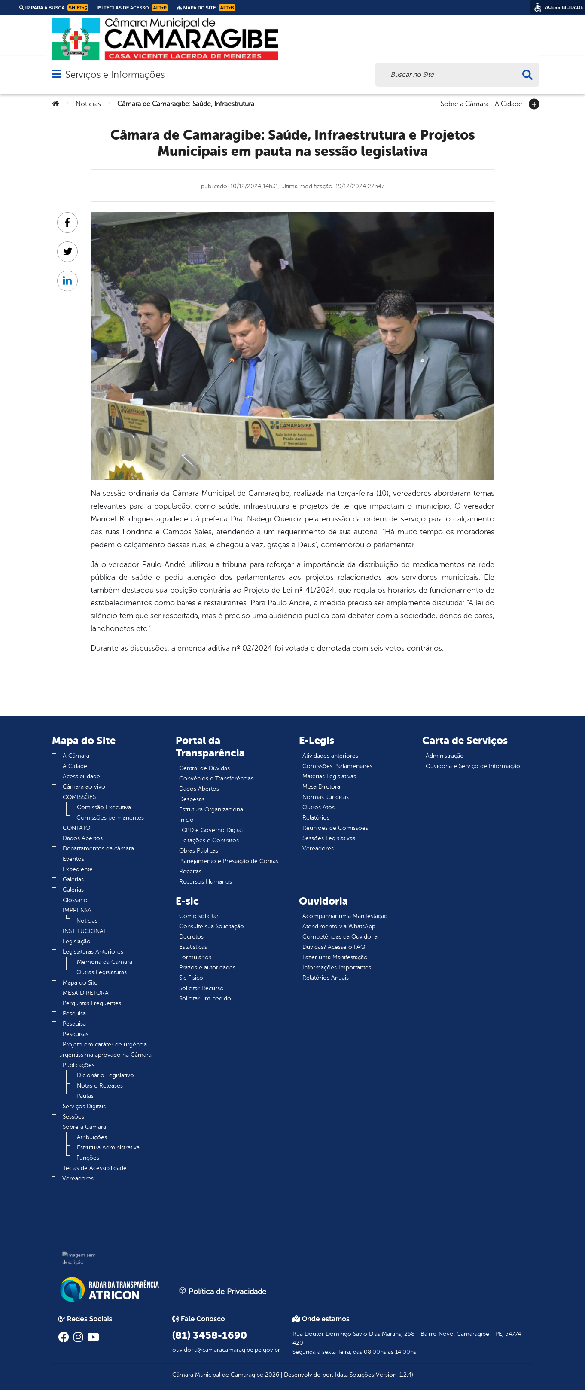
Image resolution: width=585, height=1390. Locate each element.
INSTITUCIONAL (85, 931)
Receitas (190, 871)
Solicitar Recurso (201, 988)
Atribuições (92, 1137)
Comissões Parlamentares (337, 766)
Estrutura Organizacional (211, 809)
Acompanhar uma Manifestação (345, 916)
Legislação (77, 941)
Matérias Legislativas (329, 776)
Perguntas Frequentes (92, 1003)
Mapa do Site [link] (206, 8)
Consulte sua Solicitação (211, 926)
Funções (87, 1158)
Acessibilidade (81, 776)
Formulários (195, 957)
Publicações (78, 1065)
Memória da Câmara (104, 962)
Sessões (73, 1116)
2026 (271, 1375)
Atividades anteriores (330, 756)
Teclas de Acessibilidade (95, 1168)
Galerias (73, 879)
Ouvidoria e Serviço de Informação (473, 766)
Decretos (191, 936)
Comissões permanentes (110, 817)
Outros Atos (318, 807)
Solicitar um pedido (205, 998)
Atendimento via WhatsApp (338, 926)
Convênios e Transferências (216, 778)
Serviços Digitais (84, 1106)
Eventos (73, 859)
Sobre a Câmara (465, 103)
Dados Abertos (83, 838)
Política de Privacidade (222, 1291)
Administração (445, 756)
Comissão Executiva (104, 807)
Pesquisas (75, 1034)
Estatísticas (193, 947)
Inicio (186, 820)
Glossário (75, 900)
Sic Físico (191, 978)
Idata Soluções (354, 1375)
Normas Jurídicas (325, 797)
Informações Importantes (336, 967)
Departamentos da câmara (98, 848)
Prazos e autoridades (207, 967)
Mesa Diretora (321, 786)
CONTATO (76, 828)
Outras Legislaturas (101, 972)
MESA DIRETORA (86, 993)
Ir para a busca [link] (53, 8)
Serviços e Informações (115, 74)
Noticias (88, 104)
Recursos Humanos (205, 881)
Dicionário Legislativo (105, 1075)
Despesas (191, 799)
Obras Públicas (198, 850)
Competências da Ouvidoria (340, 936)
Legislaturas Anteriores (93, 951)
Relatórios (315, 817)
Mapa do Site (80, 982)
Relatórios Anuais (325, 978)
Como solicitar (199, 916)
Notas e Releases (100, 1085)
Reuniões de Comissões (335, 828)
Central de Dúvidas (204, 768)
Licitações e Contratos (209, 840)
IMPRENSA (77, 910)
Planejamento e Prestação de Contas (228, 861)
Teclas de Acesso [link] (132, 8)
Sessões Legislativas (328, 838)
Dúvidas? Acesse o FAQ (333, 947)
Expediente (78, 869)
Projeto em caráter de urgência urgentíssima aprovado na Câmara (105, 1049)
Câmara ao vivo (84, 786)
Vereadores (78, 1178)
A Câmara (76, 756)
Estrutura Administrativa (108, 1147)
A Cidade (508, 103)
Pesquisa (74, 1013)
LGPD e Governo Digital (211, 830)
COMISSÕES (79, 797)
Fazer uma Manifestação (335, 957)
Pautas (85, 1096)
